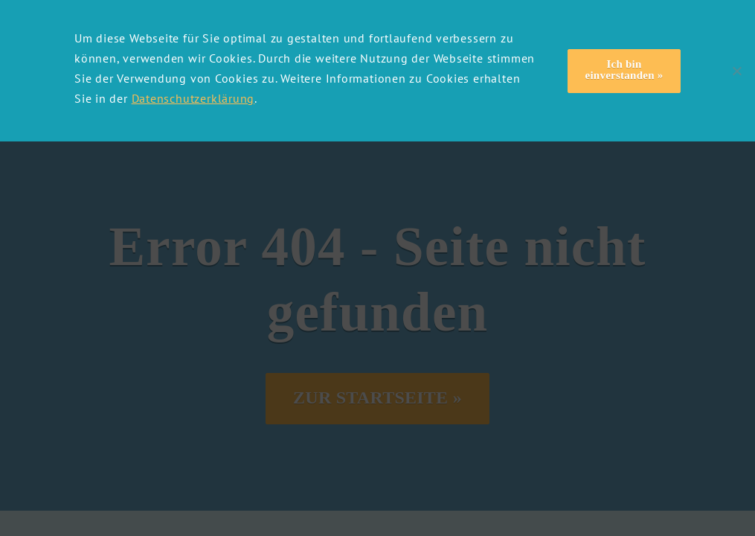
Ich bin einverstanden (620, 69)
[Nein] (736, 70)
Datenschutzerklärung (193, 98)
